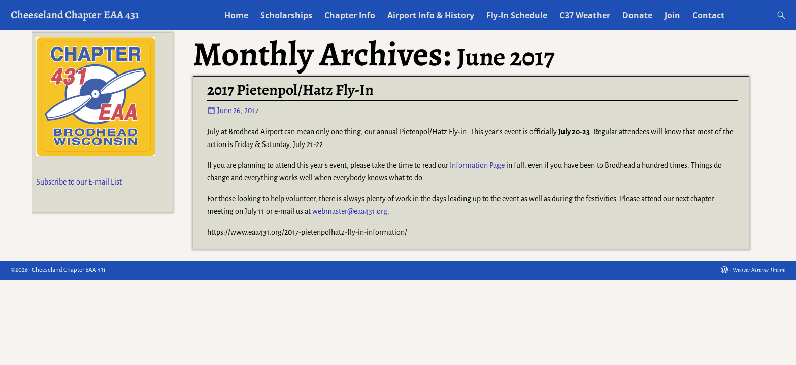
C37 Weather (584, 15)
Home (236, 15)
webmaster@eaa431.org (349, 211)
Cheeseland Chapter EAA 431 (75, 14)
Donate (637, 15)
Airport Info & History (430, 15)
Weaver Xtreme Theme (759, 270)
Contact (708, 15)
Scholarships (286, 15)
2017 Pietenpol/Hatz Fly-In (290, 90)
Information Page (477, 165)
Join (672, 15)
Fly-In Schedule (516, 15)
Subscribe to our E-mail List (79, 182)
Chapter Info (349, 15)
